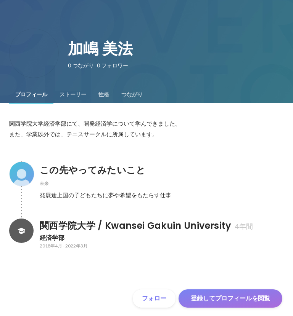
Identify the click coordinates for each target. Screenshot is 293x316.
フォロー (154, 298)
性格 (103, 94)
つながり (132, 94)
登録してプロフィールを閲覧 (230, 298)
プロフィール (31, 94)
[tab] (31, 94)
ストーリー (73, 94)
